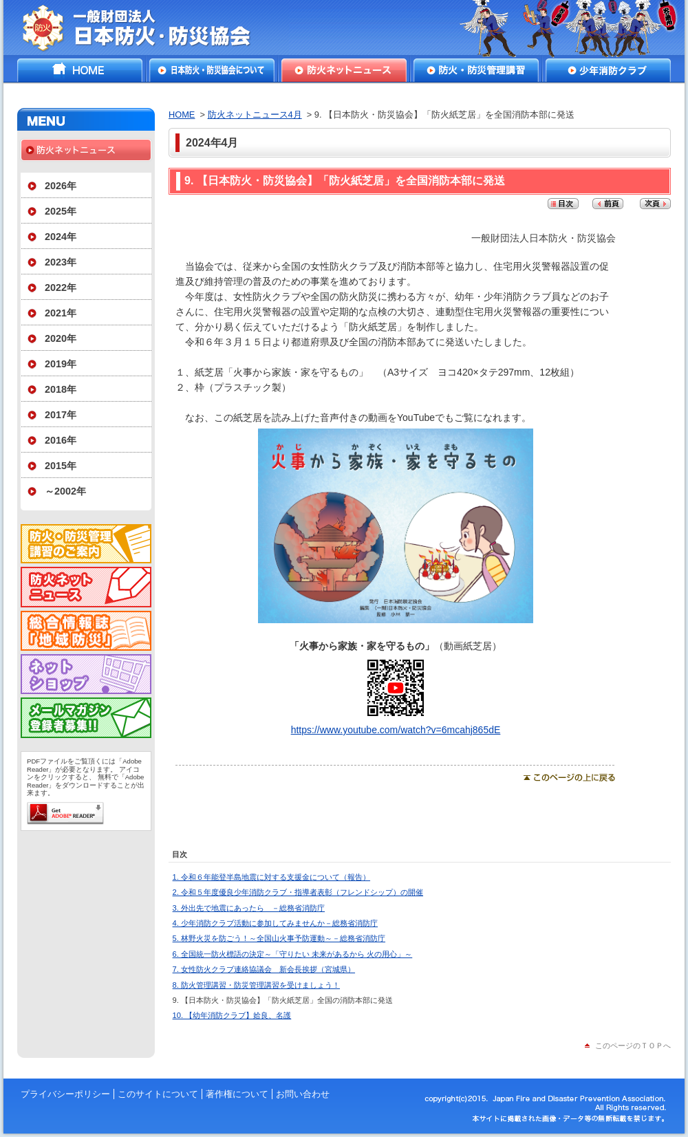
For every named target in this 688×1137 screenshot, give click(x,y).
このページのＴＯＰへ (633, 1045)
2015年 (60, 465)
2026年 (60, 185)
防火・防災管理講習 (476, 70)
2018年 (60, 389)
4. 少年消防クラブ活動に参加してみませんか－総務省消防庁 (275, 923)
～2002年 (65, 491)
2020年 (60, 338)
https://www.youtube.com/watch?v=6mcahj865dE (396, 724)
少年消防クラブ (608, 70)
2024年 (60, 236)
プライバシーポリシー (65, 1094)
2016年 (60, 440)
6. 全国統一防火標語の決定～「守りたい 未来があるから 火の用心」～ (293, 954)
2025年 (60, 211)
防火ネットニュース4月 (255, 114)
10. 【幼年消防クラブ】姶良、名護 (232, 1015)
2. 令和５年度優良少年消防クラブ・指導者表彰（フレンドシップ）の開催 (298, 892)
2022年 (60, 287)
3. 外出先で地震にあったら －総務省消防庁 (249, 908)
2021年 (60, 312)
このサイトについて (158, 1094)
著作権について (237, 1094)
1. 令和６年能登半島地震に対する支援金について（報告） (271, 877)
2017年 (60, 414)
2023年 (60, 262)
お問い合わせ (303, 1094)
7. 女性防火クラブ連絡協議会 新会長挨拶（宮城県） (264, 969)
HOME (79, 70)
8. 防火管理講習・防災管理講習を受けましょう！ (256, 985)
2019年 (60, 363)
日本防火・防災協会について (212, 70)
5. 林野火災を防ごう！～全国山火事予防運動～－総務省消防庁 (279, 938)
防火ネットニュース (344, 70)
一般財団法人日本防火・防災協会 (146, 27)
